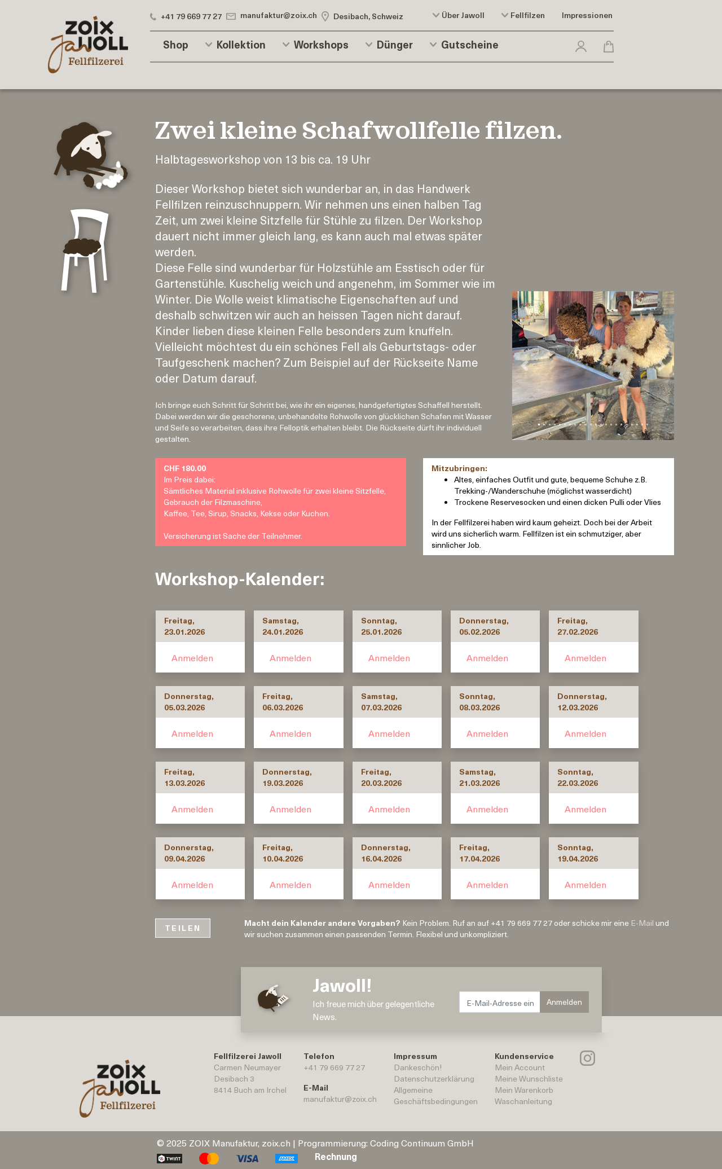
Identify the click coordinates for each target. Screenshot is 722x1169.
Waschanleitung (523, 1101)
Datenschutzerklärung (434, 1078)
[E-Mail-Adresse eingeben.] (500, 1002)
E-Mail (642, 923)
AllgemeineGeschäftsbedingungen (436, 1095)
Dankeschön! (418, 1067)
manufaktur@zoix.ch (340, 1099)
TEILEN (183, 928)
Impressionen (587, 15)
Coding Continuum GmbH (422, 1142)
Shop (175, 45)
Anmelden (192, 657)
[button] (581, 44)
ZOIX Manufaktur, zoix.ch (239, 1142)
